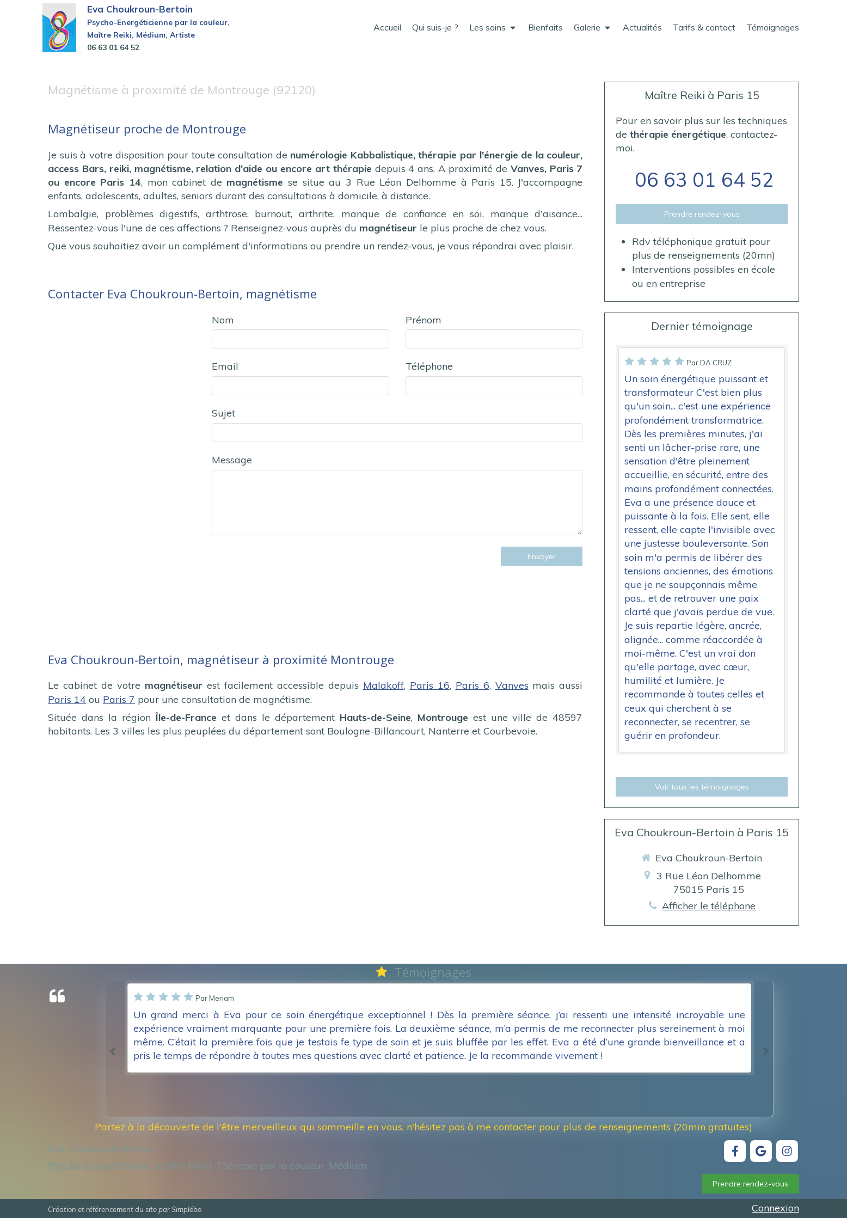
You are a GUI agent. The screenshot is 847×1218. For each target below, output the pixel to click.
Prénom (423, 320)
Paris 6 (472, 685)
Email (225, 366)
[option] (439, 1028)
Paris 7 (119, 699)
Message (232, 460)
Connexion (775, 1208)
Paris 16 (430, 685)
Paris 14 (67, 699)
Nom (223, 320)
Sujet (223, 413)
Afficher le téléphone (709, 905)
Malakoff (383, 685)
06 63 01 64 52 (704, 179)
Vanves (512, 685)
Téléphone (429, 366)
